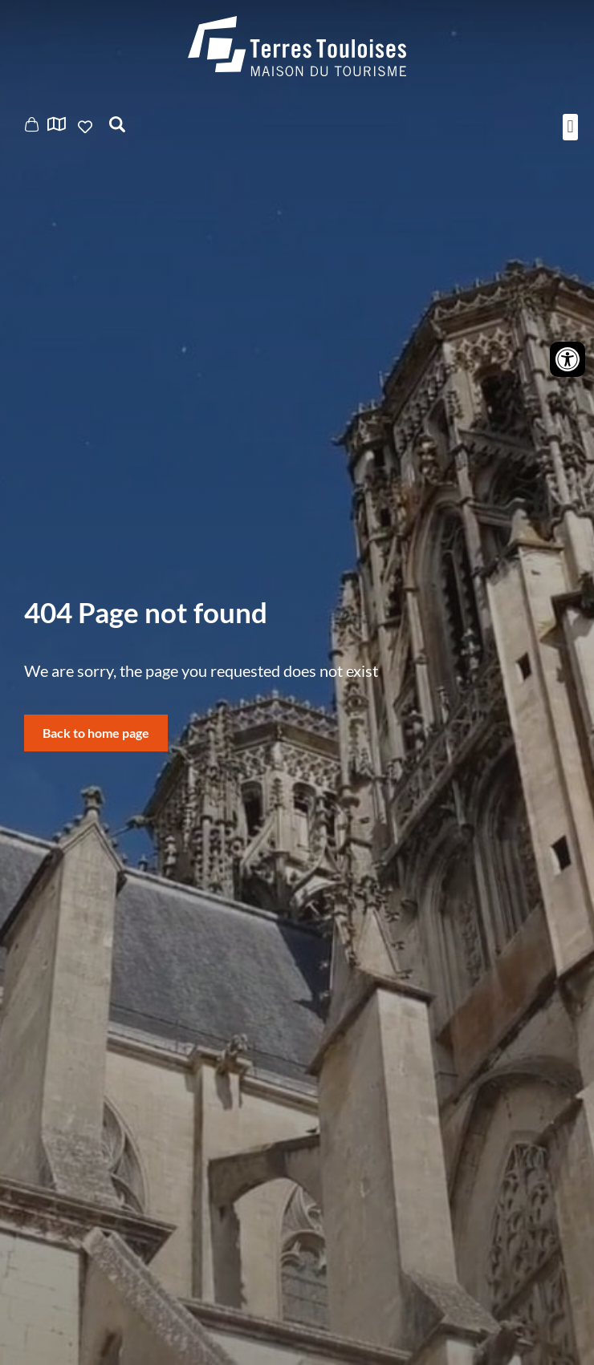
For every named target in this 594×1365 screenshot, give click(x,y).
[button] (570, 127)
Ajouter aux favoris (86, 126)
